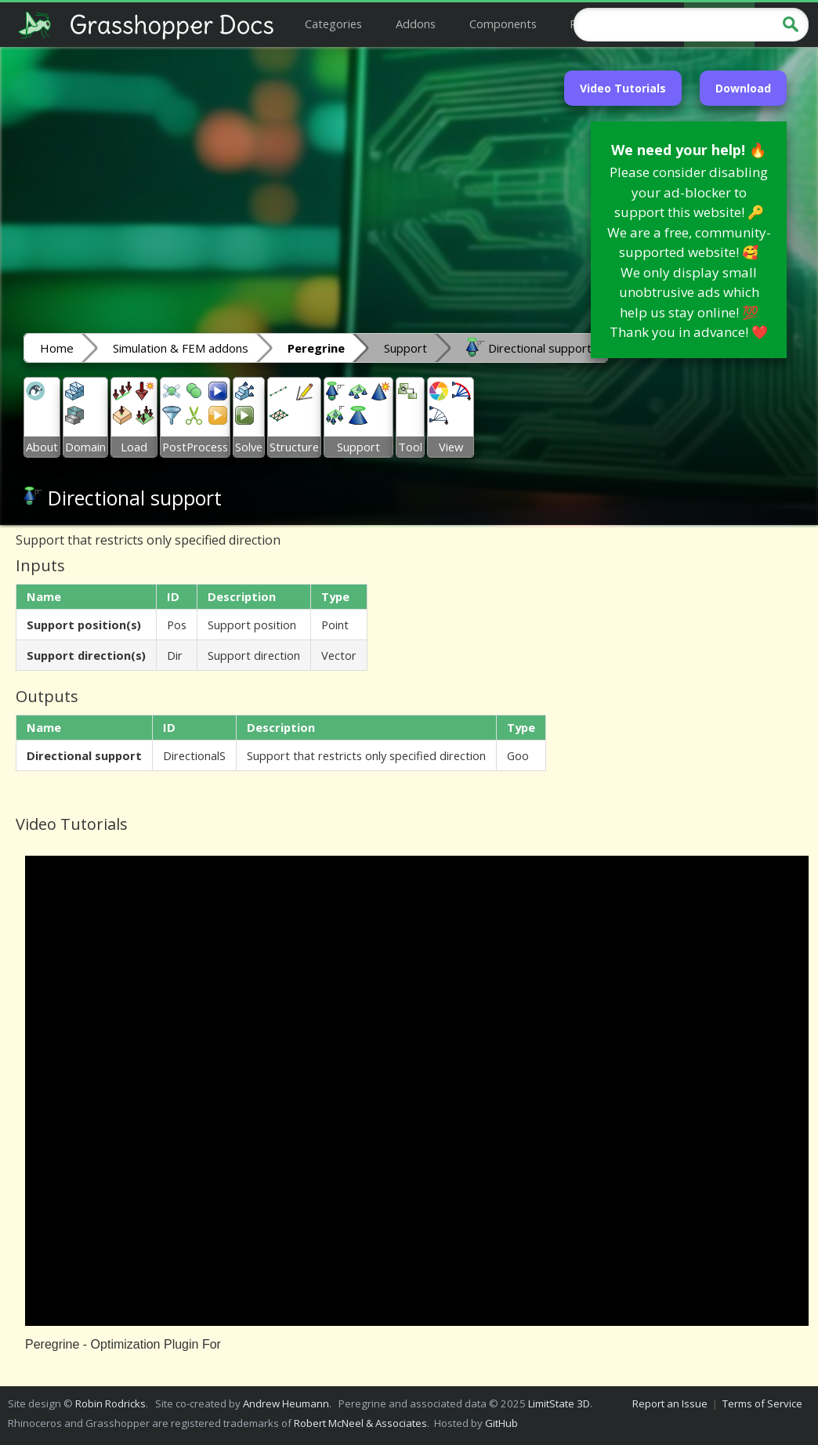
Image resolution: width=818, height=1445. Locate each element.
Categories (333, 23)
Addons (416, 23)
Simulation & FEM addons (180, 348)
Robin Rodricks (110, 1403)
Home (57, 348)
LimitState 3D (559, 1403)
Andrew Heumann (286, 1403)
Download (743, 88)
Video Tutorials (623, 88)
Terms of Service (762, 1403)
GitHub (501, 1423)
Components (503, 23)
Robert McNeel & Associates (360, 1423)
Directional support (529, 347)
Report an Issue (670, 1403)
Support (405, 348)
